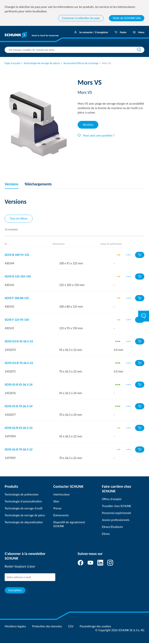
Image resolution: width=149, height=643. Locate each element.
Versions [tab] (88, 124)
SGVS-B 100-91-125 (17, 255)
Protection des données (47, 626)
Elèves (106, 534)
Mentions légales (15, 626)
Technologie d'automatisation (23, 501)
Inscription (15, 590)
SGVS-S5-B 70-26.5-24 (18, 406)
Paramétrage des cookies (95, 626)
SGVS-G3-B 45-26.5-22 (19, 341)
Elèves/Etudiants (112, 527)
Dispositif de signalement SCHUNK (69, 524)
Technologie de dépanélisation (24, 522)
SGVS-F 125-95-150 (17, 320)
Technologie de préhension (22, 494)
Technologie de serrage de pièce (25, 515)
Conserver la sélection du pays (81, 18)
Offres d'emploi (111, 499)
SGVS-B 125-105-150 (18, 276)
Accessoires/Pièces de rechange (79, 63)
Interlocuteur (61, 494)
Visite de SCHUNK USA (127, 18)
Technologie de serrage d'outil (23, 508)
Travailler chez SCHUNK (116, 506)
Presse (57, 508)
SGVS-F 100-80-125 (17, 298)
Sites (56, 501)
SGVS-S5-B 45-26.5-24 (18, 384)
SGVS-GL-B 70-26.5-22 (19, 449)
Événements (61, 515)
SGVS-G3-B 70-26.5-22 (19, 363)
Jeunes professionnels (115, 520)
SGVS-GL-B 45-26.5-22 (19, 428)
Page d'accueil (12, 63)
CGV (70, 626)
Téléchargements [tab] (38, 184)
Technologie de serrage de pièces (40, 63)
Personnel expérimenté (116, 513)
